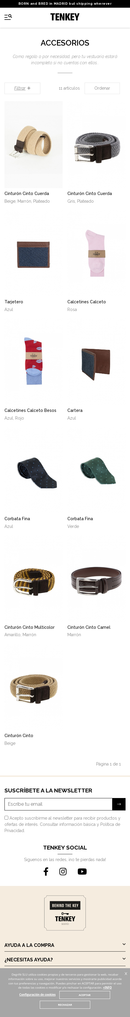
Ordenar (102, 88)
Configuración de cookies (37, 995)
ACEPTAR (85, 995)
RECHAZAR (65, 1005)
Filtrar (22, 88)
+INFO (107, 987)
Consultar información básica (68, 824)
